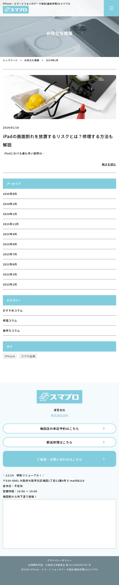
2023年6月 (10, 264)
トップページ (10, 60)
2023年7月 (10, 254)
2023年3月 (10, 274)
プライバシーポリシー (59, 560)
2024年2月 (10, 204)
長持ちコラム (11, 330)
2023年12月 (11, 224)
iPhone (10, 356)
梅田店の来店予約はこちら (59, 428)
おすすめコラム (13, 310)
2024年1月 (10, 214)
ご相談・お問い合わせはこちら (59, 459)
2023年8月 (10, 244)
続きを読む (109, 164)
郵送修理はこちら (59, 442)
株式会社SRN (59, 415)
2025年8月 (10, 194)
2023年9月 (10, 234)
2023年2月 (10, 284)
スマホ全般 (28, 356)
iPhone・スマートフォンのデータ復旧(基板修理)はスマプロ (64, 569)
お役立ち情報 (31, 60)
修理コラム (10, 320)
